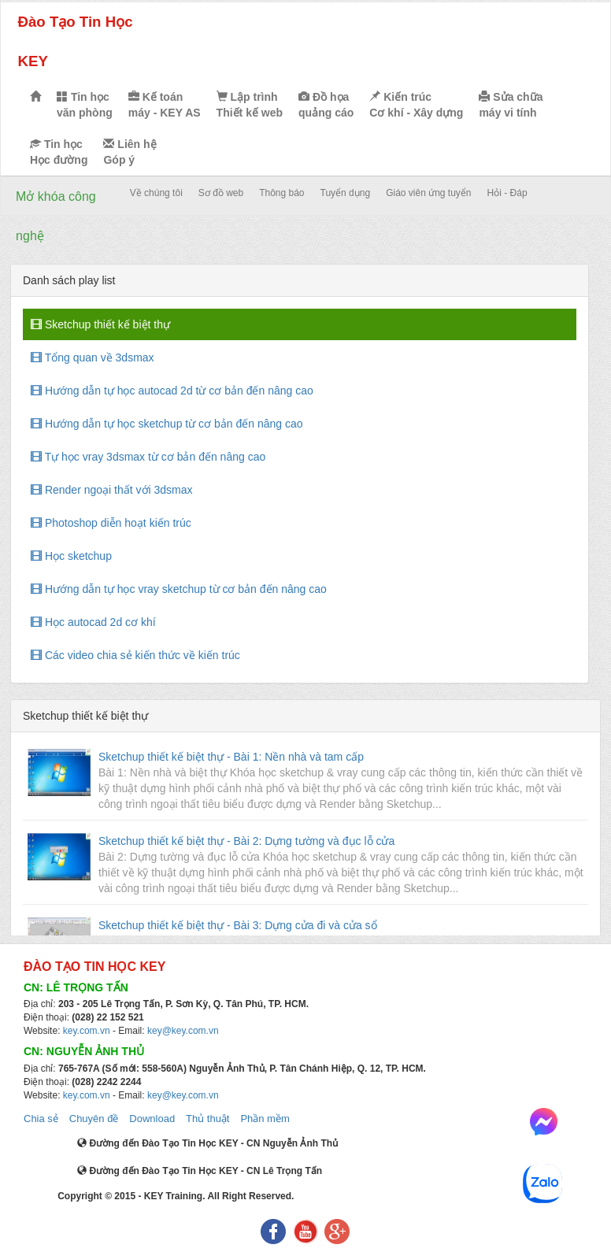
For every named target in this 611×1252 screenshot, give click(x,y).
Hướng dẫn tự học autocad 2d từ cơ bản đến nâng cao (172, 390)
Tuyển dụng (345, 192)
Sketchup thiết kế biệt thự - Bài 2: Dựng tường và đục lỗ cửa (246, 841)
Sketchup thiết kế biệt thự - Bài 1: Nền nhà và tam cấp (231, 756)
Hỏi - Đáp (507, 192)
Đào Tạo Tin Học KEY (74, 41)
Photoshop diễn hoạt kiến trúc (111, 523)
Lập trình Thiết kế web (250, 105)
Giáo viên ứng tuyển (428, 192)
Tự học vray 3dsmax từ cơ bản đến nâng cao (148, 456)
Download (152, 1118)
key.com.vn (86, 1030)
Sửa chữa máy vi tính (510, 105)
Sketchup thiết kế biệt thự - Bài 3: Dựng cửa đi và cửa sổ (237, 925)
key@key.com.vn (183, 1030)
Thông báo (281, 192)
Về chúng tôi (156, 192)
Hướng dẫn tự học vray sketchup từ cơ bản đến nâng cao (179, 589)
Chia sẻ (41, 1118)
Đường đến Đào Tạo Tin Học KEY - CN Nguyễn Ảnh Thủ (207, 1143)
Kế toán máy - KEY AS (164, 105)
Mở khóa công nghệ (56, 216)
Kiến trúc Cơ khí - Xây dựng (416, 105)
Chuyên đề (94, 1118)
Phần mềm (264, 1118)
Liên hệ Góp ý (129, 152)
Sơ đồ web (220, 192)
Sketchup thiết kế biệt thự (100, 324)
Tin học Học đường (58, 152)
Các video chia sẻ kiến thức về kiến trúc (135, 655)
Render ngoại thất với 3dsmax (112, 489)
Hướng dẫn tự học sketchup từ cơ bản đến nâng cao (167, 423)
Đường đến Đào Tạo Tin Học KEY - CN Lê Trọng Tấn (199, 1170)
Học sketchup (71, 556)
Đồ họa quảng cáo (326, 105)
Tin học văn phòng (85, 105)
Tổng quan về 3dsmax (92, 357)
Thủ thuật (207, 1118)
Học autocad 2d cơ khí (93, 622)
